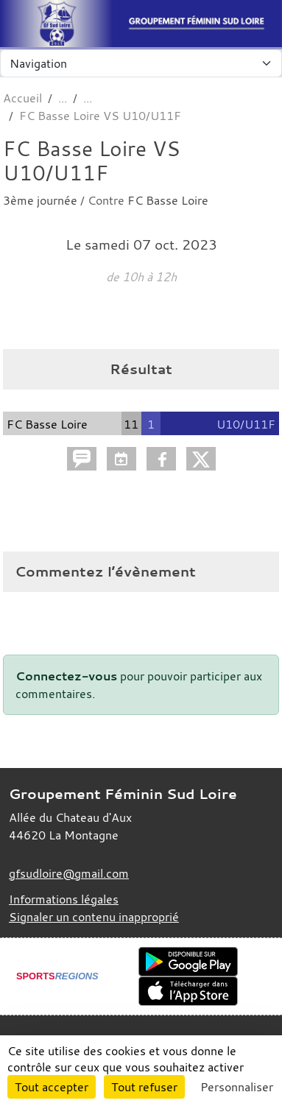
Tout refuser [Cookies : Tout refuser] (144, 1087)
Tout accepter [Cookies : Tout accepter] (51, 1087)
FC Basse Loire (167, 200)
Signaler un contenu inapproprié (94, 917)
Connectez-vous (66, 676)
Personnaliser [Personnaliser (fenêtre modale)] (236, 1087)
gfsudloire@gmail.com (69, 873)
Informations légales (64, 899)
